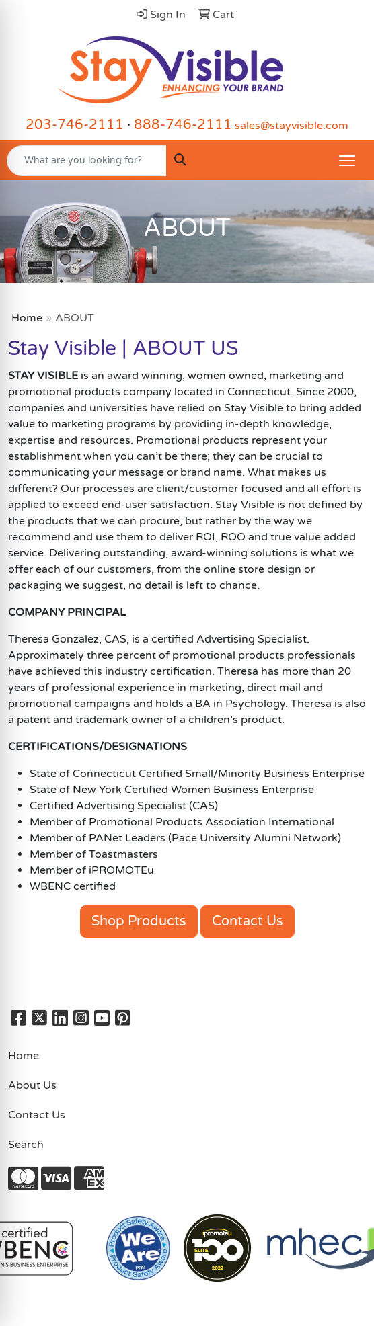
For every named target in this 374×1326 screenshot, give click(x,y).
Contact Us (247, 921)
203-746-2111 (75, 125)
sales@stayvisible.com (291, 125)
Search (26, 1144)
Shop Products (138, 921)
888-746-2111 (183, 125)
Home (26, 318)
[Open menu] (347, 160)
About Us (32, 1085)
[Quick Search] (87, 160)
